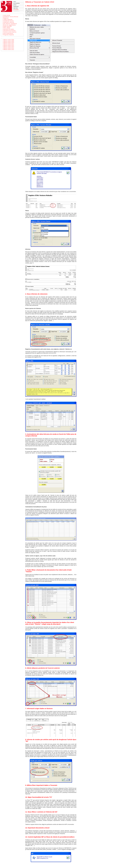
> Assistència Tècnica (8, 21)
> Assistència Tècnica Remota (10, 16)
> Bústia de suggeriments (9, 25)
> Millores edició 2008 (8, 39)
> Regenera (5, 18)
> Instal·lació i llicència (8, 22)
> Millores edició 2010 (8, 42)
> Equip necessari (7, 26)
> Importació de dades (8, 29)
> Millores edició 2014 (8, 48)
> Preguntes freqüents (8, 34)
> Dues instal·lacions (7, 33)
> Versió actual (6, 15)
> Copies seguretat (7, 19)
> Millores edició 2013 (8, 46)
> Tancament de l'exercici (8, 30)
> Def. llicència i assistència (9, 23)
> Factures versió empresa (9, 32)
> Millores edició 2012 (8, 45)
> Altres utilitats (6, 28)
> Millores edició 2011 (8, 44)
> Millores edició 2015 (8, 49)
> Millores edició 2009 (8, 41)
